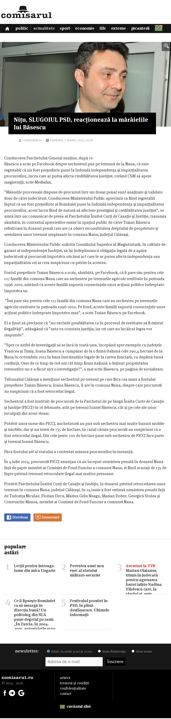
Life (105, 29)
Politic (23, 29)
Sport (67, 29)
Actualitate (45, 29)
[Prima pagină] (8, 29)
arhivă (65, 678)
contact (65, 694)
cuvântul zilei (75, 707)
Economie (87, 29)
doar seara (142, 652)
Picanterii (144, 29)
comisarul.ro (32, 141)
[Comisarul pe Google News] (21, 693)
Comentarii (47, 518)
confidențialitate (73, 689)
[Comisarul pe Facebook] (5, 693)
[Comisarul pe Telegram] (12, 693)
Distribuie (17, 518)
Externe (121, 29)
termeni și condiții (74, 684)
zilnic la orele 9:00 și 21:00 (69, 652)
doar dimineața (111, 652)
